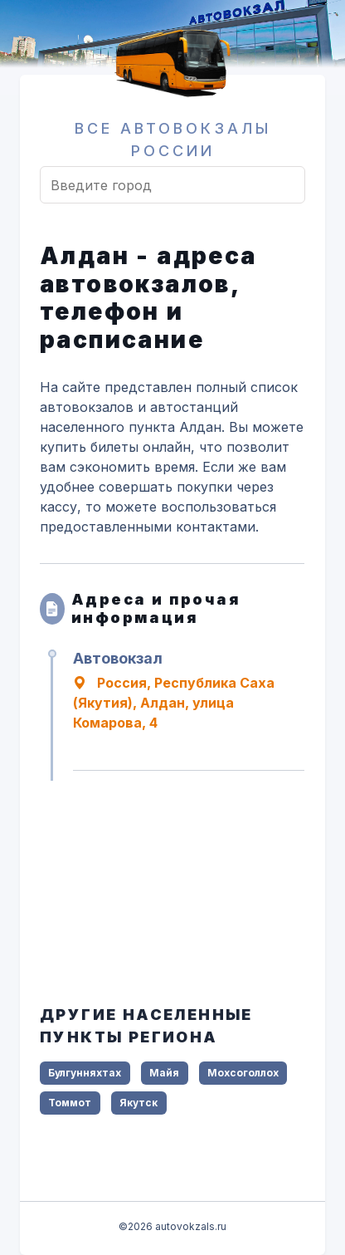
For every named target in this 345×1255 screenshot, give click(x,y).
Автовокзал (118, 658)
